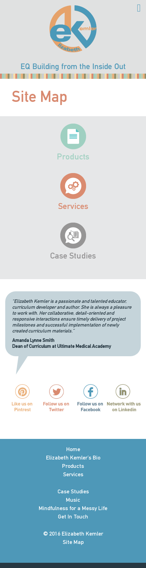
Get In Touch (73, 516)
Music (73, 499)
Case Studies (73, 256)
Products (73, 156)
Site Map (73, 542)
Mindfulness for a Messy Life (73, 508)
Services (73, 206)
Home (73, 449)
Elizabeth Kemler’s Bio (73, 457)
